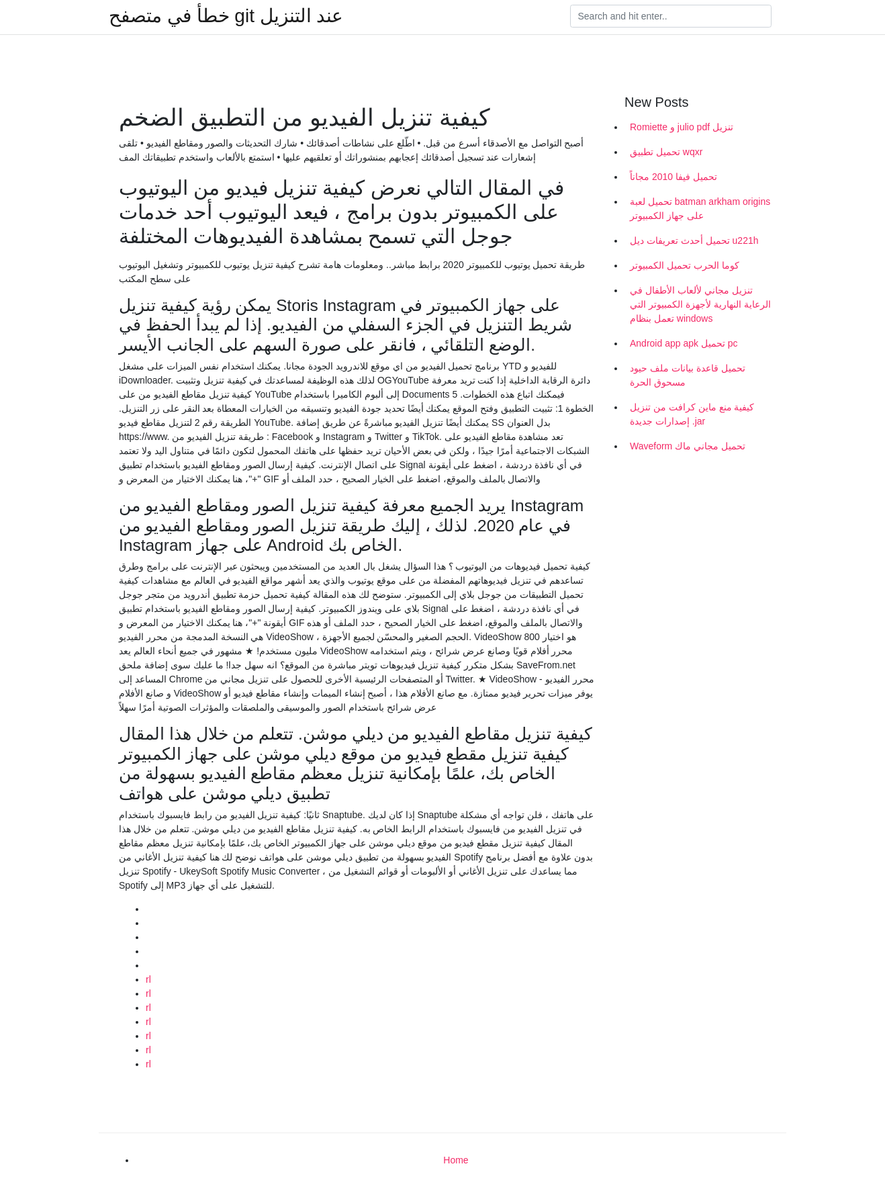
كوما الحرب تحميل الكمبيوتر (684, 265)
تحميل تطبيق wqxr (666, 151)
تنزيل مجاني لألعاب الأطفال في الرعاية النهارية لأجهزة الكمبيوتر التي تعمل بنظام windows (700, 304)
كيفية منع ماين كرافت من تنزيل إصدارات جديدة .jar (692, 414)
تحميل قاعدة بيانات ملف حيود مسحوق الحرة (687, 375)
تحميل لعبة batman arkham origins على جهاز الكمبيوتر (700, 208)
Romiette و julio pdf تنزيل (681, 127)
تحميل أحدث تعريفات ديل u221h (694, 240)
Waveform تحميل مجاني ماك (687, 446)
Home (455, 1160)
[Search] (671, 16)
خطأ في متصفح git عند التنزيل (226, 16)
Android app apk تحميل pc (684, 343)
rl (148, 979)
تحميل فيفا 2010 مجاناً (673, 176)
